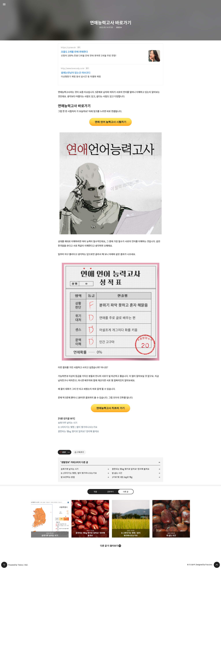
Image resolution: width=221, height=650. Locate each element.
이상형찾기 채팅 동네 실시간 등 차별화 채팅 (81, 76)
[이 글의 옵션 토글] (69, 533)
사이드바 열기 (4, 4)
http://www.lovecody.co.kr (72, 68)
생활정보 (119, 27)
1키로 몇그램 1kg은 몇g (122, 558)
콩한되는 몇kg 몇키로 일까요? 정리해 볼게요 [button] (90, 599)
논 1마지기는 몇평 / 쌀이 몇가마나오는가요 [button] (131, 599)
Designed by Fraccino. (204, 645)
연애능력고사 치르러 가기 (110, 448)
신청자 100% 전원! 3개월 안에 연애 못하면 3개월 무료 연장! (88, 55)
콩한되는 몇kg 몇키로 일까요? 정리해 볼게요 (78, 471)
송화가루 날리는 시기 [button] (50, 599)
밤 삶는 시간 (117, 554)
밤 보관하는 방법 (68, 558)
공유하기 (110, 572)
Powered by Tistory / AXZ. (18, 646)
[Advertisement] (110, 108)
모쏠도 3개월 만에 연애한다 (74, 51)
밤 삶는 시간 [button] (171, 599)
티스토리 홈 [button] (4, 645)
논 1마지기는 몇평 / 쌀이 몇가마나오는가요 (77, 467)
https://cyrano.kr (68, 47)
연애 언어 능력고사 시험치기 (110, 162)
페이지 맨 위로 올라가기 (216, 645)
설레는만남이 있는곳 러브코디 (75, 72)
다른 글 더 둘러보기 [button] (109, 626)
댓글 (95, 572)
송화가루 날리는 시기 (67, 463)
